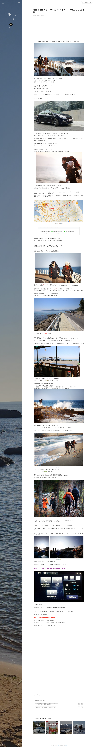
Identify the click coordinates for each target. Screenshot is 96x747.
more (84, 719)
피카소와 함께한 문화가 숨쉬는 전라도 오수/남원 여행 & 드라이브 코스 (46, 703)
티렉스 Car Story (11, 16)
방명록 (8, 744)
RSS (13, 744)
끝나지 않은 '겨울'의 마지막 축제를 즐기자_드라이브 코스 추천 (45, 707)
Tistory (66, 745)
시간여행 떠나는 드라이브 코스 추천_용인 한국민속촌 (43, 708)
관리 (18, 744)
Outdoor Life (36, 7)
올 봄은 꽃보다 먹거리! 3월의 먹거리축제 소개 (42, 704)
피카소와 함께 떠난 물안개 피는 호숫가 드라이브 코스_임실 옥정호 (45, 706)
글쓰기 (3, 744)
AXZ (58, 745)
